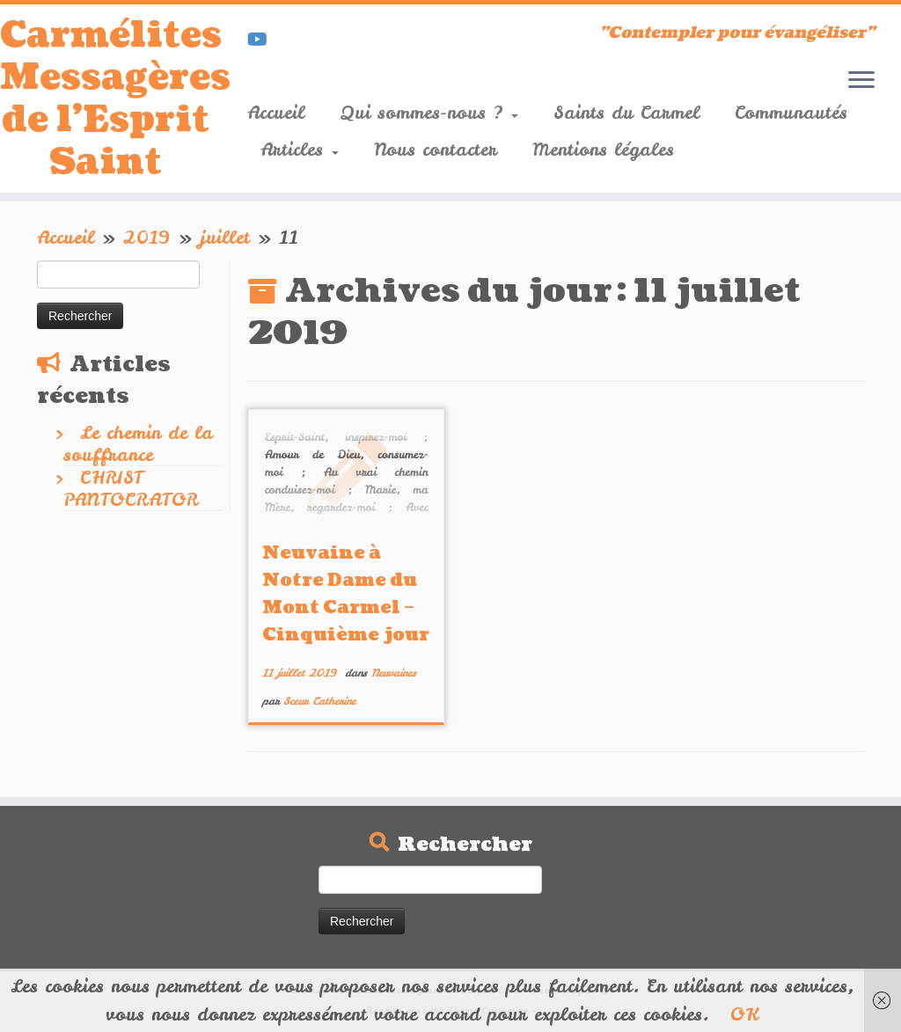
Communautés (791, 112)
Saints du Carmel (626, 112)
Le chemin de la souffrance (138, 443)
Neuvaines (393, 673)
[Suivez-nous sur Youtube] (263, 39)
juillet (225, 237)
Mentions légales (603, 149)
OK (744, 1014)
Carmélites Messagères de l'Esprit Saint (105, 98)
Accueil (275, 112)
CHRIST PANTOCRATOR (130, 488)
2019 (147, 237)
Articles (299, 149)
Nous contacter (435, 149)
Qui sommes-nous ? (429, 112)
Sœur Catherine (319, 701)
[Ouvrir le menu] (861, 81)
